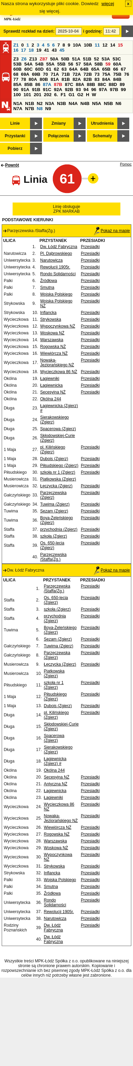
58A (88, 64)
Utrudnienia (102, 123)
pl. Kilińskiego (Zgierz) (52, 449)
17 (23, 50)
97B (114, 89)
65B (106, 69)
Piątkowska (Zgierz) (58, 479)
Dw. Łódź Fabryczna (58, 246)
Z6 (24, 59)
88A (80, 84)
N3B (61, 103)
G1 (72, 94)
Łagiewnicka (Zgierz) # (55, 761)
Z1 (16, 45)
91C (47, 89)
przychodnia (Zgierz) (58, 529)
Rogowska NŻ (53, 346)
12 (104, 45)
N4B (85, 103)
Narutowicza (51, 260)
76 (126, 74)
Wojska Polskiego (56, 294)
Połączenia (58, 136)
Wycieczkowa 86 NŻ (58, 371)
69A (25, 74)
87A (47, 84)
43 (54, 50)
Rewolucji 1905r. (55, 267)
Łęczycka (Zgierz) (56, 486)
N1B (29, 103)
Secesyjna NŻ (53, 392)
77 (15, 79)
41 (46, 50)
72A (77, 74)
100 (17, 94)
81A (54, 79)
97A (103, 89)
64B (84, 69)
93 (78, 89)
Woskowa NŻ (52, 333)
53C (117, 59)
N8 (40, 108)
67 (123, 69)
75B (117, 74)
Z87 (43, 59)
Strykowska (50, 319)
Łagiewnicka (51, 385)
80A (33, 79)
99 (123, 89)
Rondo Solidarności (58, 274)
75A (106, 74)
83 (97, 79)
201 (37, 94)
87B (58, 84)
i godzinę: (92, 31)
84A (106, 79)
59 (107, 64)
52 (96, 59)
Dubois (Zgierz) (54, 458)
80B (44, 79)
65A (95, 69)
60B (17, 69)
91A (25, 89)
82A (77, 79)
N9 (48, 108)
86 (37, 84)
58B (98, 64)
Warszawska (51, 339)
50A (54, 59)
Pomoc (126, 164)
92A (58, 89)
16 (15, 50)
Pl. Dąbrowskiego (56, 253)
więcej (108, 3)
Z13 (33, 59)
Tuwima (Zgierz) (55, 504)
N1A (18, 103)
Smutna (47, 287)
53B (17, 64)
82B (88, 79)
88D (113, 84)
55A (50, 64)
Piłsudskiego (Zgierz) (59, 465)
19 (39, 50)
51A (76, 59)
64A (73, 69)
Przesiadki (90, 246)
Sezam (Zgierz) (54, 511)
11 (97, 45)
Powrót (12, 165)
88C (102, 84)
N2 (40, 103)
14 (112, 45)
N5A (96, 103)
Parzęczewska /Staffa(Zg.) (53, 557)
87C (69, 84)
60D (39, 69)
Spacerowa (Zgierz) (58, 428)
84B (117, 79)
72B (88, 74)
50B (65, 59)
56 (70, 64)
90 (15, 89)
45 (61, 50)
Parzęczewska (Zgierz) (53, 495)
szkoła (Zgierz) (53, 536)
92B (69, 89)
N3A (50, 103)
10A (77, 45)
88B (91, 84)
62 (56, 69)
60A (117, 64)
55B (61, 64)
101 (27, 94)
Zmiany (58, 123)
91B (36, 89)
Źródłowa (48, 280)
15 (120, 45)
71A (54, 74)
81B (66, 79)
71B (66, 74)
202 (47, 94)
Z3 (16, 59)
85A (17, 84)
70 (45, 74)
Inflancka (48, 312)
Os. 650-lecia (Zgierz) (52, 545)
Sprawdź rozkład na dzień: (29, 31)
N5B (108, 103)
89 (122, 84)
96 (93, 89)
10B (88, 45)
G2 (80, 94)
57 (78, 64)
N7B (29, 108)
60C (28, 69)
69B (36, 74)
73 (97, 74)
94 (86, 89)
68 (15, 74)
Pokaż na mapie (112, 230)
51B (87, 59)
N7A (18, 108)
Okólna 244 (50, 399)
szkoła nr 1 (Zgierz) (57, 472)
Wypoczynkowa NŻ (57, 326)
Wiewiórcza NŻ (54, 353)
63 (64, 69)
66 (115, 69)
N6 (118, 103)
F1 (63, 94)
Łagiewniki (49, 378)
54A (28, 64)
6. (56, 94)
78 (23, 79)
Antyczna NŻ (56, 784)
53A (106, 59)
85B (28, 84)
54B (39, 64)
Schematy (102, 136)
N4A (73, 103)
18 (31, 50)
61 (48, 69)
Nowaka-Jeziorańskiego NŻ (57, 362)
